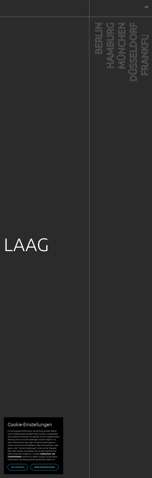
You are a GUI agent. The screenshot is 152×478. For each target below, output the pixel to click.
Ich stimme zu (17, 467)
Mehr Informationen (44, 467)
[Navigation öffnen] (146, 7)
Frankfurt (144, 49)
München (121, 45)
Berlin (98, 38)
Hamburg (109, 45)
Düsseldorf (132, 52)
